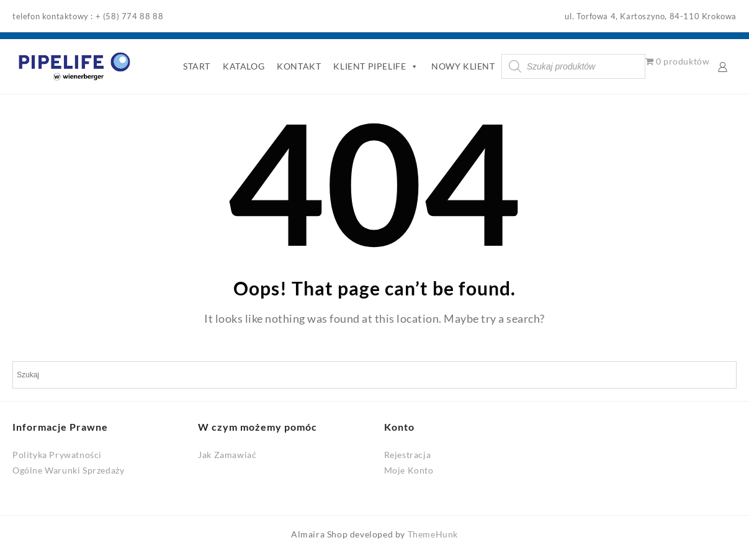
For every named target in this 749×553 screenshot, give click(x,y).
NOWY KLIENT (463, 66)
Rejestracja (407, 454)
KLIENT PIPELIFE (376, 66)
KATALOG (243, 66)
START (196, 66)
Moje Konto (409, 470)
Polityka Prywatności (57, 454)
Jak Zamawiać (227, 454)
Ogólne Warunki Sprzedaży (68, 470)
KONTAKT (299, 66)
